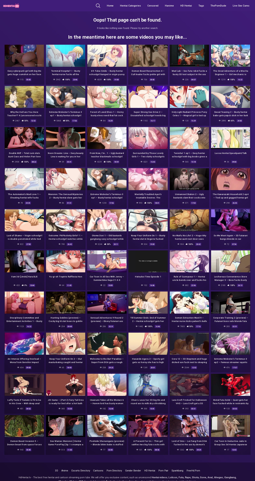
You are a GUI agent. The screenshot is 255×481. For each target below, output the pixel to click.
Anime (64, 470)
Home (110, 5)
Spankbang (177, 470)
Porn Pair (163, 470)
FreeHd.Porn (193, 470)
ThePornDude (218, 5)
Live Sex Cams (241, 5)
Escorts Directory (80, 470)
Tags (201, 5)
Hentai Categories (130, 5)
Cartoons (98, 470)
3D (56, 470)
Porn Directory (114, 470)
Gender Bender (133, 470)
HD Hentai (186, 5)
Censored (152, 5)
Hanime (169, 5)
